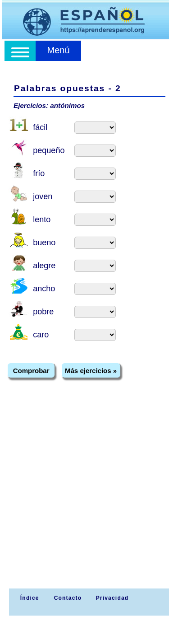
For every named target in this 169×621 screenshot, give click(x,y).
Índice (28, 598)
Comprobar (31, 370)
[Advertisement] (84, 499)
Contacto (68, 598)
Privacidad (112, 598)
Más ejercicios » (91, 370)
